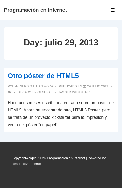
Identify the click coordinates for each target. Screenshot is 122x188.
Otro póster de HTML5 (43, 76)
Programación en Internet (35, 10)
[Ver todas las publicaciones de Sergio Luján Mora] (34, 86)
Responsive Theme (26, 164)
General (44, 92)
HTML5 (86, 92)
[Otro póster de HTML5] (97, 86)
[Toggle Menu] (112, 10)
